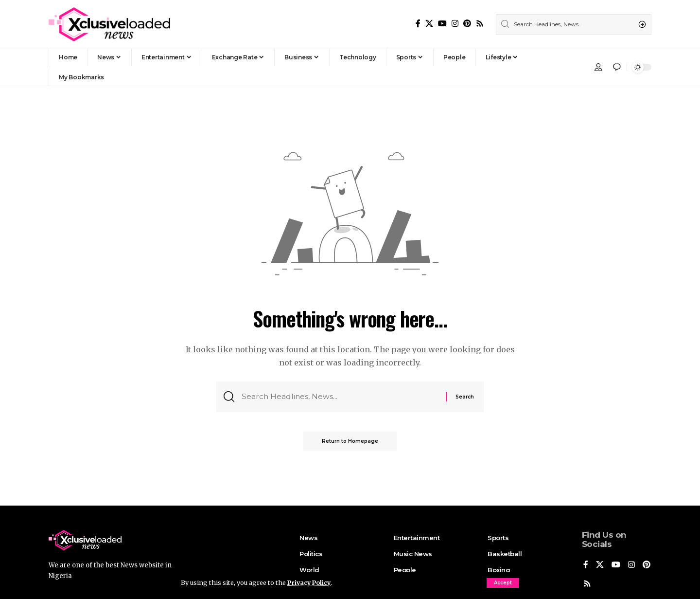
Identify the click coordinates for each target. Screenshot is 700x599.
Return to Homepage (350, 442)
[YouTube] (442, 23)
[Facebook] (418, 23)
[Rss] (479, 23)
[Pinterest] (467, 23)
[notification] (617, 67)
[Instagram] (455, 23)
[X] (429, 23)
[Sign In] (598, 67)
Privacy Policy (310, 582)
